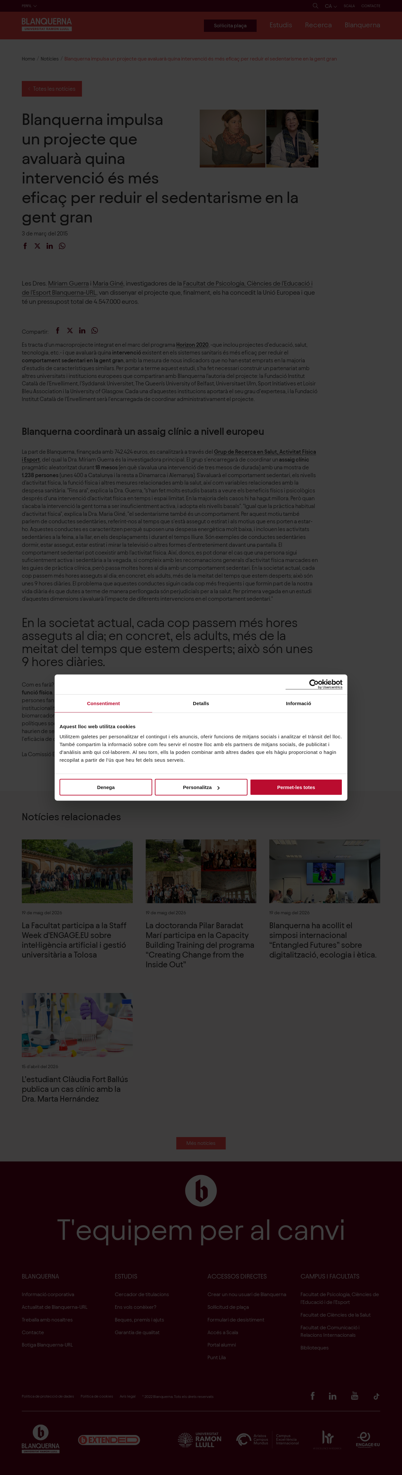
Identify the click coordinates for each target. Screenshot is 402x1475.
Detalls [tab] (201, 703)
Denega (105, 787)
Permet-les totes (296, 787)
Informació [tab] (298, 703)
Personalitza (201, 787)
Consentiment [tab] (103, 703)
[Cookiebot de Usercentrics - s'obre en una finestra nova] (314, 684)
